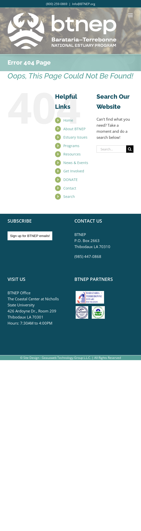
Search (69, 196)
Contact (69, 188)
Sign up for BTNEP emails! (30, 236)
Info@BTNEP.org (83, 4)
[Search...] (111, 149)
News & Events (75, 162)
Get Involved (73, 171)
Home (68, 120)
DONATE (70, 179)
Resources (72, 154)
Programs (71, 145)
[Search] (129, 149)
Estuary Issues (75, 137)
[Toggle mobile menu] (130, 15)
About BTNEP (74, 128)
